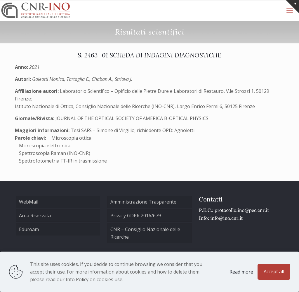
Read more (241, 272)
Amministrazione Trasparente (143, 202)
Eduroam (29, 229)
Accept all (274, 271)
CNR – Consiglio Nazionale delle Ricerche (145, 233)
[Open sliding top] (292, 6)
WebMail (28, 202)
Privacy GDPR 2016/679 (135, 215)
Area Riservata (35, 215)
